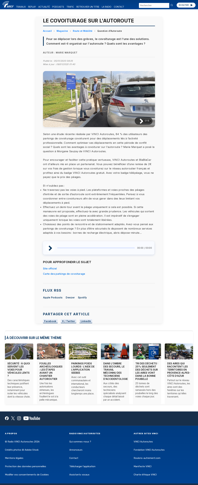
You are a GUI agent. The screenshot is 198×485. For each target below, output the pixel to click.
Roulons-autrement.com (147, 458)
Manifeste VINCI (142, 466)
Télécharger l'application (82, 466)
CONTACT (119, 7)
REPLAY (32, 7)
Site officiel (50, 268)
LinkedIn (86, 321)
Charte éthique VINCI (145, 474)
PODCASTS (58, 7)
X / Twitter (68, 321)
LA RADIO (106, 7)
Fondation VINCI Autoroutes (149, 449)
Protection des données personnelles (25, 466)
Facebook (50, 321)
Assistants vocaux (79, 474)
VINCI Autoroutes (143, 441)
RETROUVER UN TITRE (87, 7)
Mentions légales (14, 458)
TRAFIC (70, 7)
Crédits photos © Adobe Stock (22, 449)
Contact (73, 458)
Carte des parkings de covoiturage (64, 273)
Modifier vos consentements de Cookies (27, 474)
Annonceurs (75, 449)
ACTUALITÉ (44, 7)
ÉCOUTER (186, 5)
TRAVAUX (21, 7)
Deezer (70, 297)
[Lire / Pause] (139, 121)
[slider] (96, 247)
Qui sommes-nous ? (80, 441)
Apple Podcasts (52, 297)
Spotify (82, 297)
